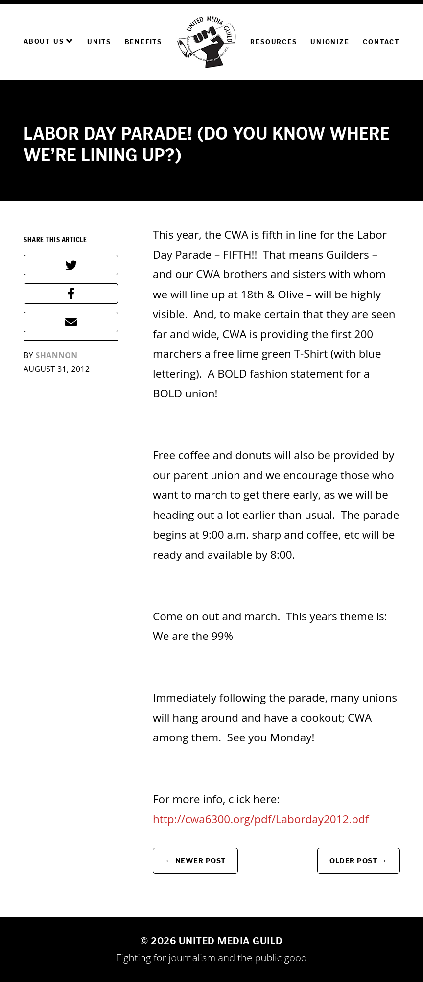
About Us (48, 41)
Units (99, 42)
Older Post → (358, 860)
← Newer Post (195, 860)
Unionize (329, 42)
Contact (381, 42)
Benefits (143, 42)
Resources (273, 42)
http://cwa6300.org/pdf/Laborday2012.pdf (261, 819)
